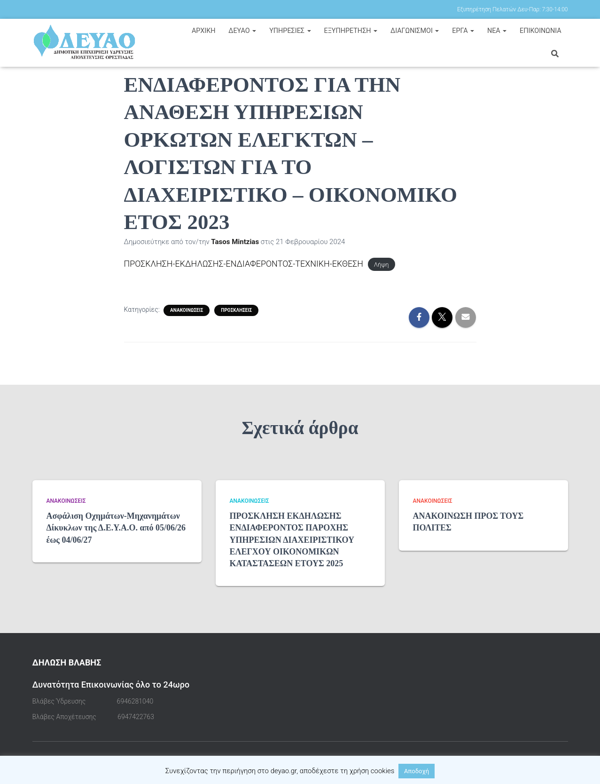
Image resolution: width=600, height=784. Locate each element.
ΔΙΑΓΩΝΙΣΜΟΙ (414, 31)
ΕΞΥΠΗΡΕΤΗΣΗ (350, 31)
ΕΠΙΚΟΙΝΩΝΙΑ (540, 31)
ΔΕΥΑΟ (242, 31)
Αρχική (203, 31)
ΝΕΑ (496, 31)
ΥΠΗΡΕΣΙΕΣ (290, 31)
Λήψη (382, 264)
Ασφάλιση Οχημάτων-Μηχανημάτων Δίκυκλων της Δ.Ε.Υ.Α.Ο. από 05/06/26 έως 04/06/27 (116, 527)
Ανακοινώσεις (186, 309)
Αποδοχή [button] (416, 771)
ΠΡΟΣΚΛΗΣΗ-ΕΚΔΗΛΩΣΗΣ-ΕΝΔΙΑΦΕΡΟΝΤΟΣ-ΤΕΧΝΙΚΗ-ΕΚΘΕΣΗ (244, 264)
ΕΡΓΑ (463, 31)
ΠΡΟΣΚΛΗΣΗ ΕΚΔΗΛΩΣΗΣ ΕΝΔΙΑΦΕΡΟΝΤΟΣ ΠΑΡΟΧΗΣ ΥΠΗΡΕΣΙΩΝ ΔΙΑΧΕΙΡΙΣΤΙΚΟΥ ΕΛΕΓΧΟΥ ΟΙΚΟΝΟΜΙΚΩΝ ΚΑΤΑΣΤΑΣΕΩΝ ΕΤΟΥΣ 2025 (292, 539)
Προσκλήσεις (236, 309)
